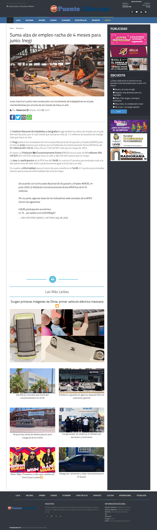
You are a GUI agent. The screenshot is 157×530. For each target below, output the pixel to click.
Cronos (53, 20)
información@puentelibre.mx (117, 521)
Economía (66, 20)
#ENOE (85, 183)
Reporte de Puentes (136, 1)
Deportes (96, 20)
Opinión (42, 20)
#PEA (89, 198)
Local (18, 20)
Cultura (110, 495)
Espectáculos (81, 20)
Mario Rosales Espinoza (116, 512)
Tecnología (141, 495)
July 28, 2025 (62, 217)
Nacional (29, 20)
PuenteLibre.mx (15, 527)
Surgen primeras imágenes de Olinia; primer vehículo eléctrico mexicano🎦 (57, 303)
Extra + (108, 20)
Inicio (11, 28)
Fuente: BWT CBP (126, 7)
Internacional (125, 495)
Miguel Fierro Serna (118, 507)
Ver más (148, 7)
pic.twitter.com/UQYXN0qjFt (40, 212)
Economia (19, 28)
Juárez (110, 519)
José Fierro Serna (117, 509)
